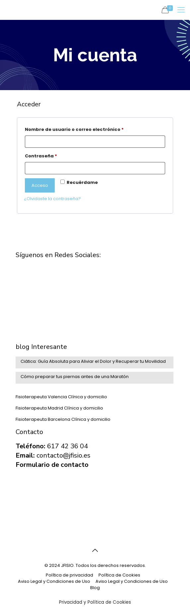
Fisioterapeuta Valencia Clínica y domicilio (61, 397)
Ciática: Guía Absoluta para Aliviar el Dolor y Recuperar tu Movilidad (93, 361)
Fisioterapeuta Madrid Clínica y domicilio (59, 408)
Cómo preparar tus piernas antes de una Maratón (75, 376)
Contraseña (55, 155)
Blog (95, 587)
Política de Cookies (119, 575)
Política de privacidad (69, 575)
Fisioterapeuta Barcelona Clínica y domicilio (63, 419)
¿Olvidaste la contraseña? (52, 198)
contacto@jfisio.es (63, 455)
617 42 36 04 (67, 446)
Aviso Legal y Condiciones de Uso (54, 581)
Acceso (40, 185)
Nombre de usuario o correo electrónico (88, 129)
